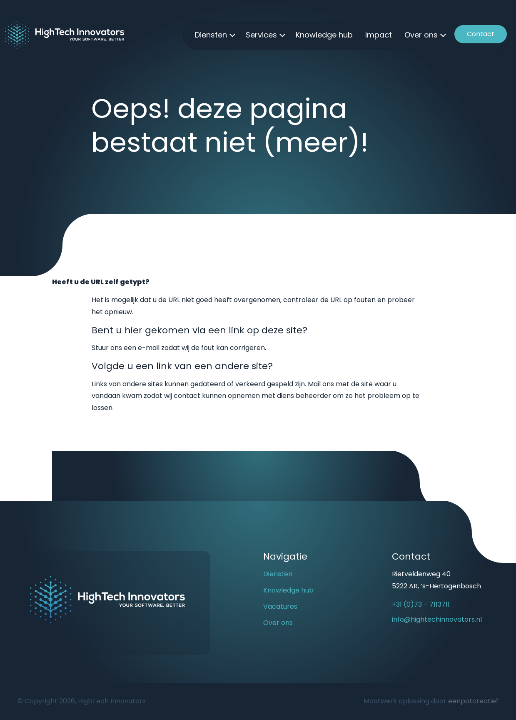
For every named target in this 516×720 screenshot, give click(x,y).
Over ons (421, 35)
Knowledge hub (324, 35)
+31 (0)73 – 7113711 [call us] (421, 604)
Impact (378, 35)
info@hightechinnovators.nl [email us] (437, 619)
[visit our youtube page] (400, 650)
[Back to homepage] (64, 34)
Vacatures (280, 606)
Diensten (211, 35)
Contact (480, 34)
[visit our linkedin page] (415, 650)
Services (261, 35)
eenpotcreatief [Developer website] (473, 701)
